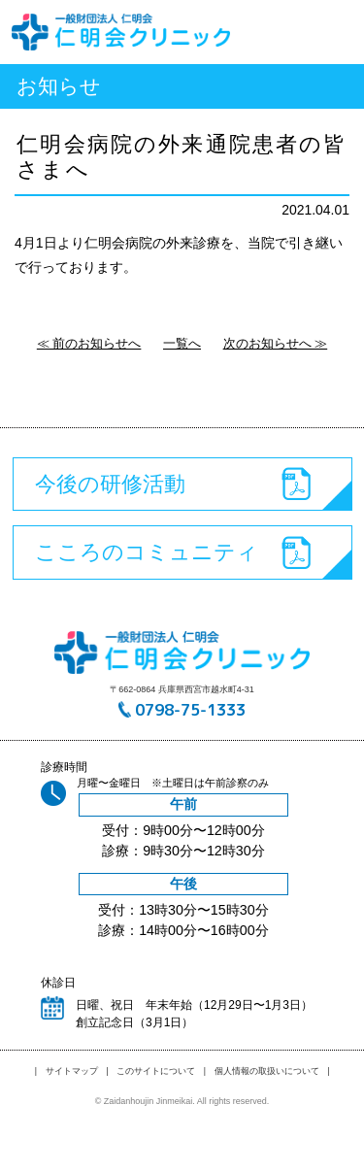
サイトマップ (72, 1071)
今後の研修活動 (110, 484)
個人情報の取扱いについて (267, 1071)
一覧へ (182, 343)
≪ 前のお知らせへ (89, 343)
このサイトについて (155, 1071)
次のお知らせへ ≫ (275, 343)
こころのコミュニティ (146, 552)
